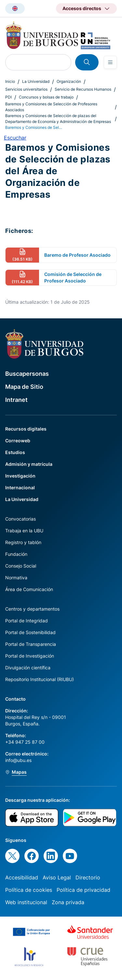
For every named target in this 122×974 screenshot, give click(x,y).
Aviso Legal (57, 877)
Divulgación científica (27, 667)
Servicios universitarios (26, 89)
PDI (8, 97)
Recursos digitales (26, 429)
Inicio (10, 81)
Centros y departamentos (32, 609)
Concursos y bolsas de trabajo (46, 97)
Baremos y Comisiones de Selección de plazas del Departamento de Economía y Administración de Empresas (58, 118)
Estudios (15, 452)
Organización (69, 81)
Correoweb (17, 440)
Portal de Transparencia (30, 644)
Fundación (16, 554)
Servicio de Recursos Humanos (83, 89)
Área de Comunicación (29, 589)
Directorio (87, 877)
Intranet (16, 399)
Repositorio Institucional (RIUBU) (39, 679)
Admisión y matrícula (28, 464)
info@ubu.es (18, 760)
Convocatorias (20, 519)
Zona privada (68, 902)
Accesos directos (81, 8)
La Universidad (35, 81)
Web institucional (26, 902)
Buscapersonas (27, 373)
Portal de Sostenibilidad (30, 632)
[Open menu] (110, 62)
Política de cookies (28, 890)
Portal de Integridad (26, 620)
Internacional (20, 487)
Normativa (16, 577)
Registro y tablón (23, 542)
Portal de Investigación (29, 656)
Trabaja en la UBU (24, 530)
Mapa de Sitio (24, 386)
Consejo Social (20, 566)
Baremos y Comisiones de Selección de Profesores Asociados (51, 106)
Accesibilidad (21, 877)
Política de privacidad (83, 890)
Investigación (20, 476)
